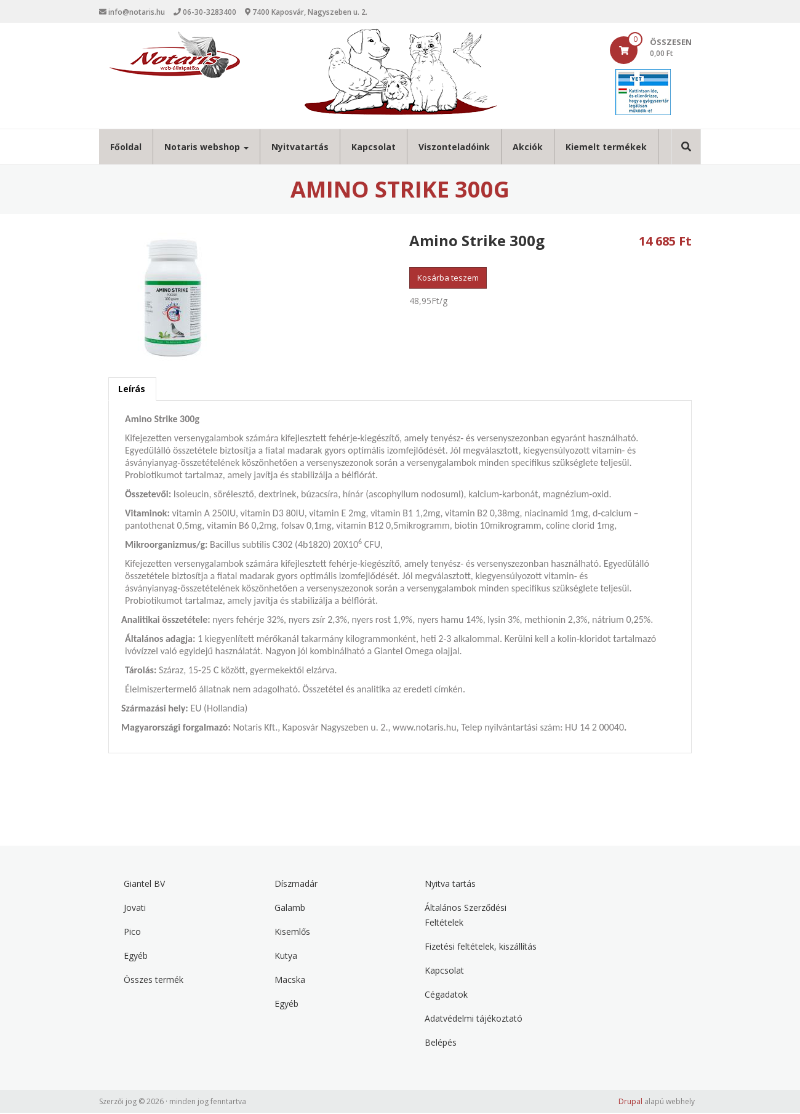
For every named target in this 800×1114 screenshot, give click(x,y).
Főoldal (126, 148)
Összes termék (153, 981)
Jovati (135, 909)
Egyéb (136, 957)
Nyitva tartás (450, 885)
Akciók (528, 148)
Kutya (285, 957)
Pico (132, 933)
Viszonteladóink (454, 148)
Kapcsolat (373, 148)
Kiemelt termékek (606, 148)
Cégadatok (446, 995)
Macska (289, 981)
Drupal (630, 1102)
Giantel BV (144, 885)
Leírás (131, 390)
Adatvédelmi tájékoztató (473, 1019)
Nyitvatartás (300, 148)
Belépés (441, 1043)
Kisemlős (292, 933)
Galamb (289, 909)
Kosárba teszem (448, 278)
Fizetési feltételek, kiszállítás (481, 947)
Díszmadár (296, 885)
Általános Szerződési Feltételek (465, 916)
